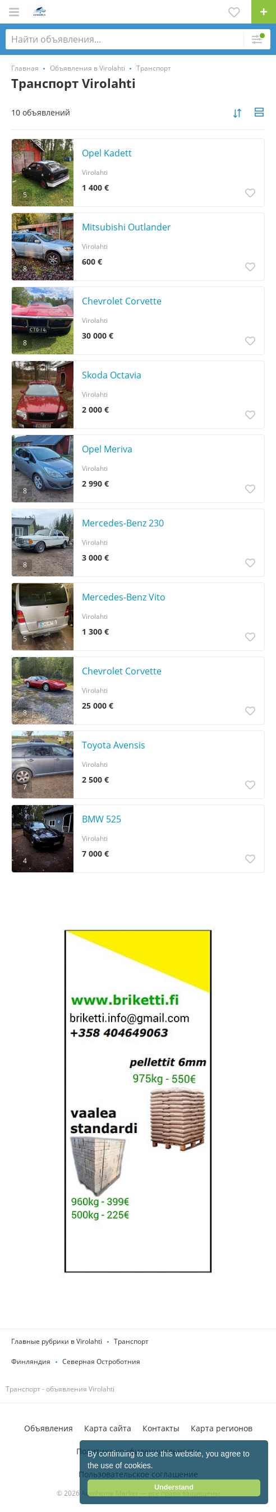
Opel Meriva (107, 449)
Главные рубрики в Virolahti (56, 1341)
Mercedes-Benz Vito (123, 597)
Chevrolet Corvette (122, 301)
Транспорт (131, 1341)
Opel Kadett (107, 153)
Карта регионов (221, 1428)
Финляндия (30, 1361)
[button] (157, 1466)
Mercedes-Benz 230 (123, 523)
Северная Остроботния (101, 1361)
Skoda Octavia (111, 375)
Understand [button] (174, 1487)
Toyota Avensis (113, 745)
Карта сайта (107, 1428)
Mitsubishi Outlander (126, 227)
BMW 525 (101, 819)
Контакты (161, 1428)
